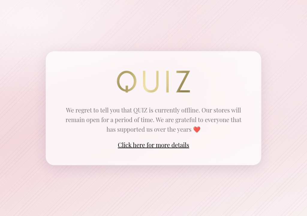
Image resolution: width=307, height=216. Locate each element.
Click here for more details (153, 145)
